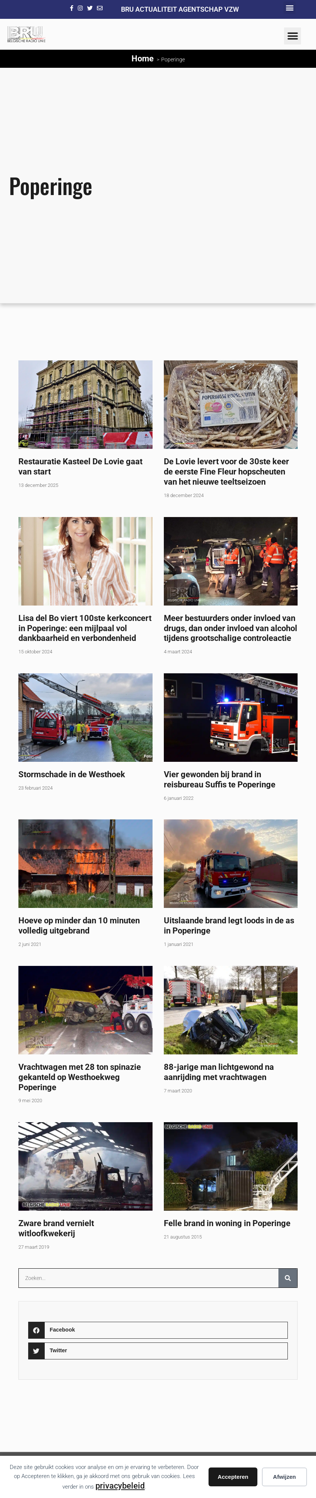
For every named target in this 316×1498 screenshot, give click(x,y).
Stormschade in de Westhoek (71, 774)
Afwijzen (284, 1477)
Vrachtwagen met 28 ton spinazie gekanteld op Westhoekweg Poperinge (79, 1077)
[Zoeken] (287, 1278)
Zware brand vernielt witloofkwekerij (56, 1228)
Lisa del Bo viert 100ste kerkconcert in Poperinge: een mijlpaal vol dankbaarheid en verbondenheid (84, 628)
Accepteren (233, 1477)
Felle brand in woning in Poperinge (227, 1223)
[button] (289, 8)
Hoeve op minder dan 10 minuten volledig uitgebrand (79, 925)
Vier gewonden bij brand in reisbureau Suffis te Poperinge (219, 779)
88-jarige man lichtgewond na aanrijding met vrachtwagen (219, 1072)
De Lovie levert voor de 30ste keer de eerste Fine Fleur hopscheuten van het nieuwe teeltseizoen (226, 471)
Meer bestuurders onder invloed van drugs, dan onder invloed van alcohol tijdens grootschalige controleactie (230, 628)
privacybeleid (120, 1485)
